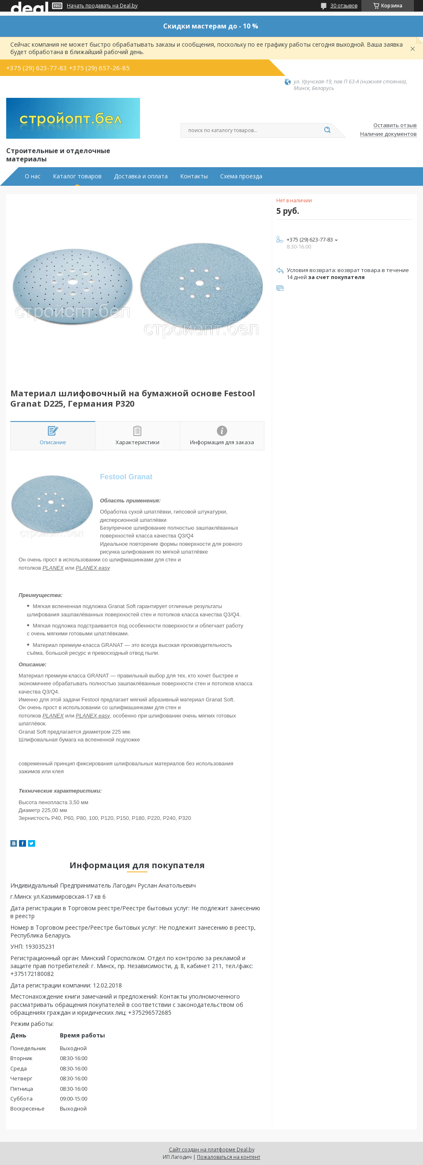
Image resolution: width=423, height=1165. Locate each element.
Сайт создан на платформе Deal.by (211, 1149)
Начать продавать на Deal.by (102, 6)
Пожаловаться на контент (228, 1156)
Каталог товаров (77, 176)
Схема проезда (241, 176)
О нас (32, 176)
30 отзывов (343, 5)
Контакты (194, 176)
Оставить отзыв (395, 125)
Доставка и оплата (141, 176)
